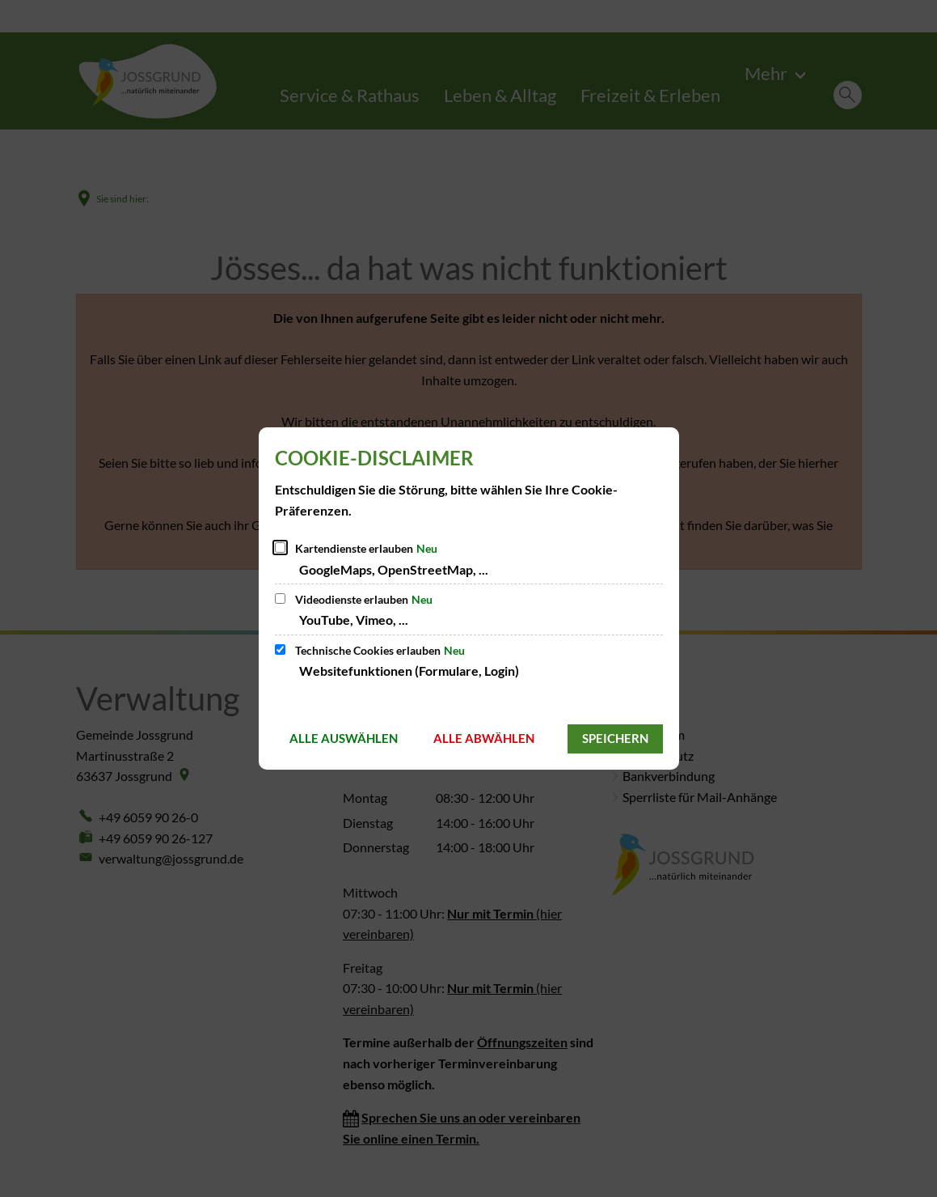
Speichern (615, 738)
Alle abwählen (483, 738)
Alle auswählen (343, 738)
